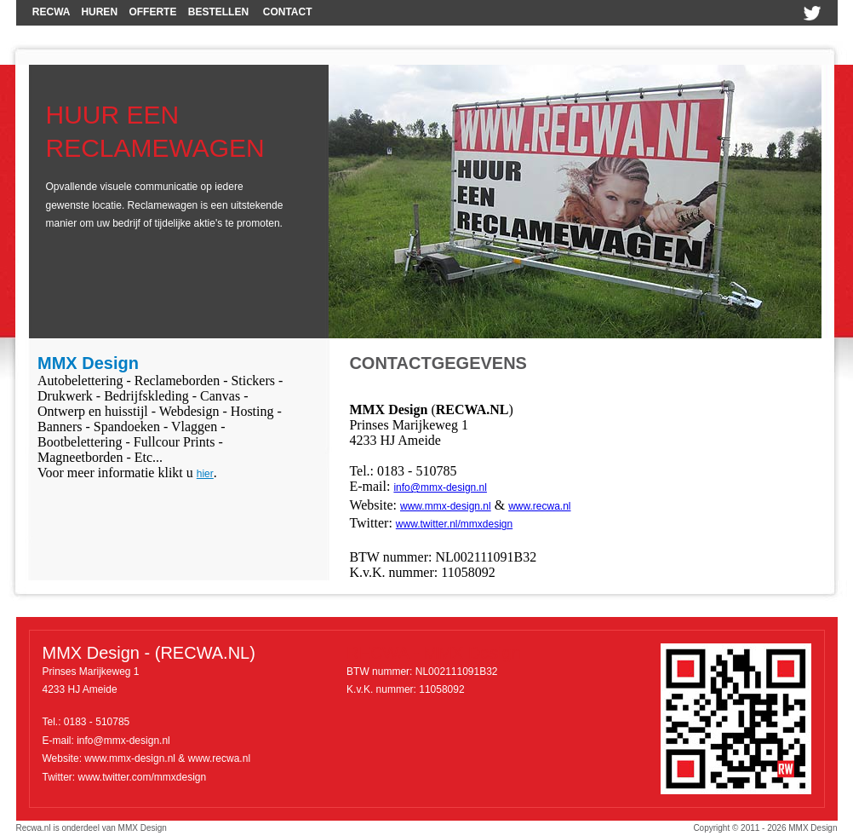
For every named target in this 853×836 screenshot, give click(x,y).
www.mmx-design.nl (445, 506)
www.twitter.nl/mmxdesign (454, 524)
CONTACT (287, 12)
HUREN (99, 12)
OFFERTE (152, 12)
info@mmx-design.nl (440, 487)
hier (205, 474)
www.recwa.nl (539, 506)
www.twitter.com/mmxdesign (142, 777)
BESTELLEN (218, 12)
